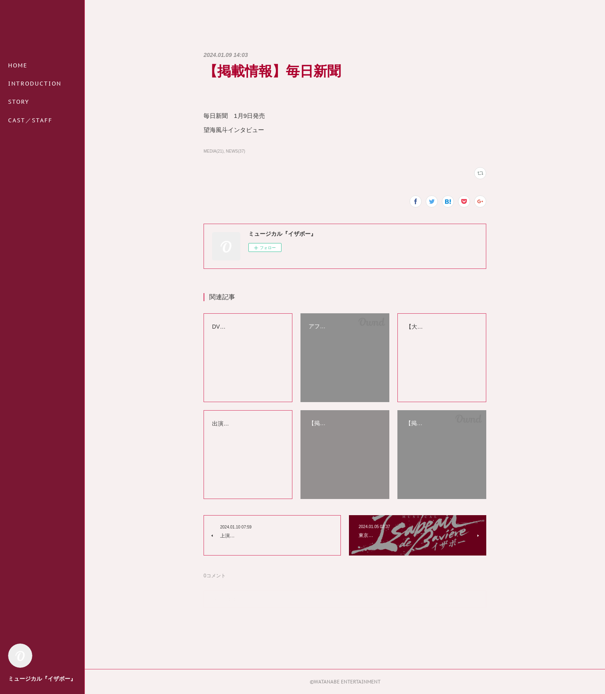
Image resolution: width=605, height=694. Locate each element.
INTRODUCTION (34, 83)
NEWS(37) (235, 151)
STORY (18, 101)
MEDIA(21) (213, 151)
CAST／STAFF (30, 120)
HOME (17, 65)
